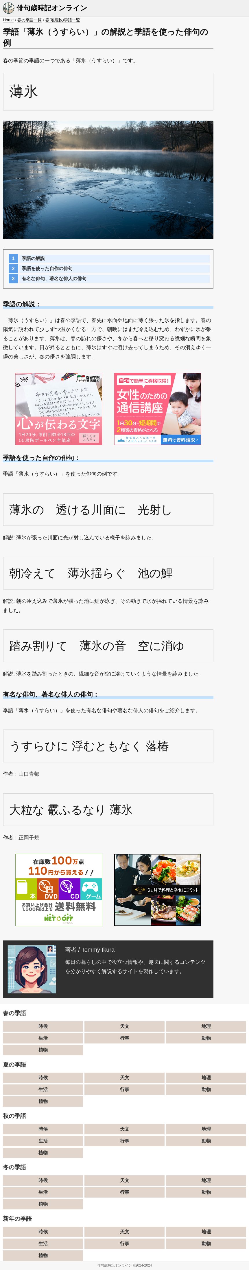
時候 (43, 1026)
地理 (206, 1026)
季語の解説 (33, 258)
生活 (43, 1038)
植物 (43, 1050)
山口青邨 (29, 774)
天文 (124, 1026)
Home (8, 20)
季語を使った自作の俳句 (47, 268)
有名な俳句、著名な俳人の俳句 (54, 278)
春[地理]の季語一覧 (62, 20)
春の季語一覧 (29, 20)
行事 (124, 1038)
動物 (206, 1038)
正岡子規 (29, 838)
